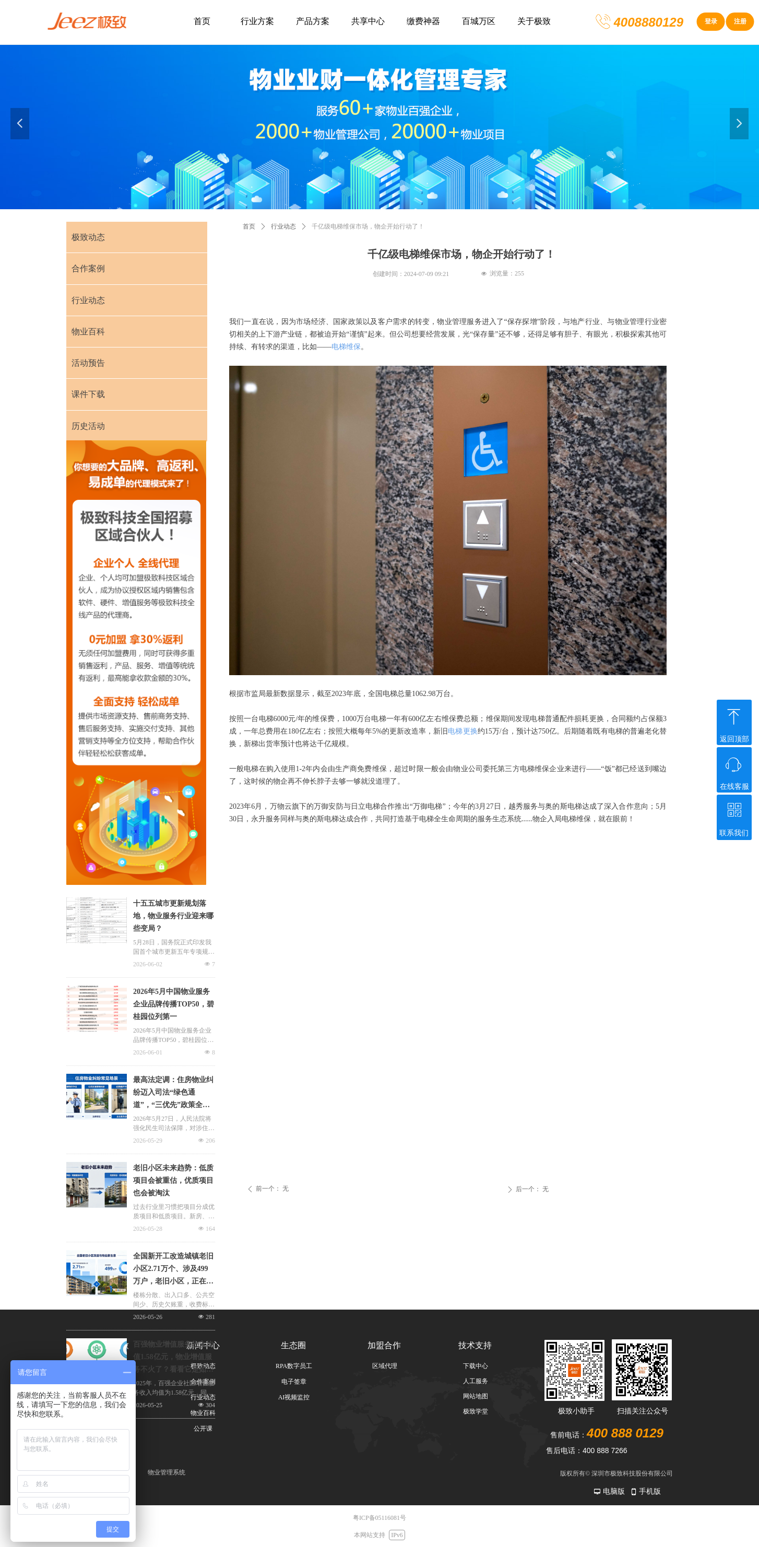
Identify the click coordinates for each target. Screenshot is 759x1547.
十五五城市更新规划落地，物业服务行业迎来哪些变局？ (173, 916)
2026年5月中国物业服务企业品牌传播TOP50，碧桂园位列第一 (173, 1004)
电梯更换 (462, 731)
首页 (249, 226)
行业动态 (283, 226)
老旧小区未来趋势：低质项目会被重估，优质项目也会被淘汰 (173, 1180)
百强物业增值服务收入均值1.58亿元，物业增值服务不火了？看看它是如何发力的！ (173, 1358)
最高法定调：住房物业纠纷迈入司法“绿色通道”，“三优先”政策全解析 (173, 1093)
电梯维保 (346, 347)
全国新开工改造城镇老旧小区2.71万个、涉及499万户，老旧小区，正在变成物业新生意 (173, 1270)
